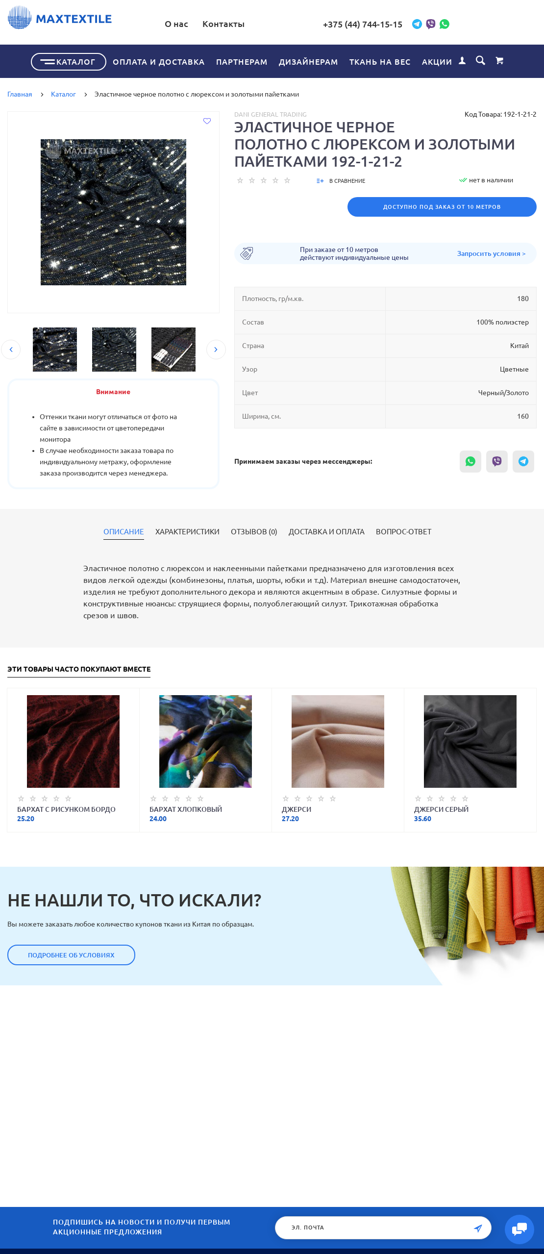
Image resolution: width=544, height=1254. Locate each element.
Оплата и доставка (159, 61)
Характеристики (187, 531)
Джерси (296, 809)
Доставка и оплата (327, 531)
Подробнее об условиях (71, 954)
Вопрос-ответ (403, 531)
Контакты (266, 23)
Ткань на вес (380, 61)
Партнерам (242, 61)
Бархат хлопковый (185, 809)
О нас (219, 23)
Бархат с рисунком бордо (66, 809)
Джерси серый (441, 809)
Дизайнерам (308, 61)
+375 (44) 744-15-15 (384, 24)
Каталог (76, 61)
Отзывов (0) (254, 531)
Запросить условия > (491, 253)
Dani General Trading (270, 113)
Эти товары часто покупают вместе (78, 669)
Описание (123, 531)
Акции (437, 61)
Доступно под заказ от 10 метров (442, 206)
